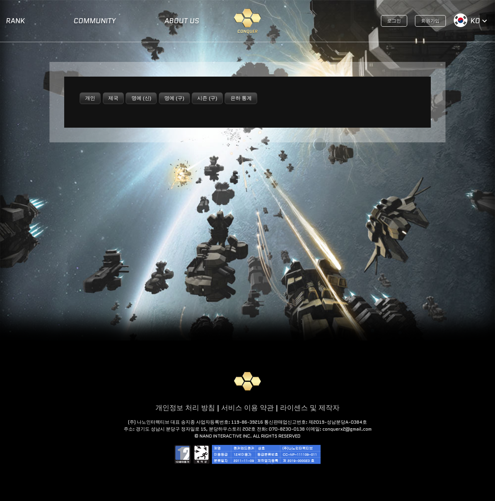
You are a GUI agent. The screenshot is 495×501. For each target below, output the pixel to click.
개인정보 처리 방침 (185, 408)
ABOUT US (181, 21)
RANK (15, 21)
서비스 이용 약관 (247, 408)
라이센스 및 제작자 (310, 408)
